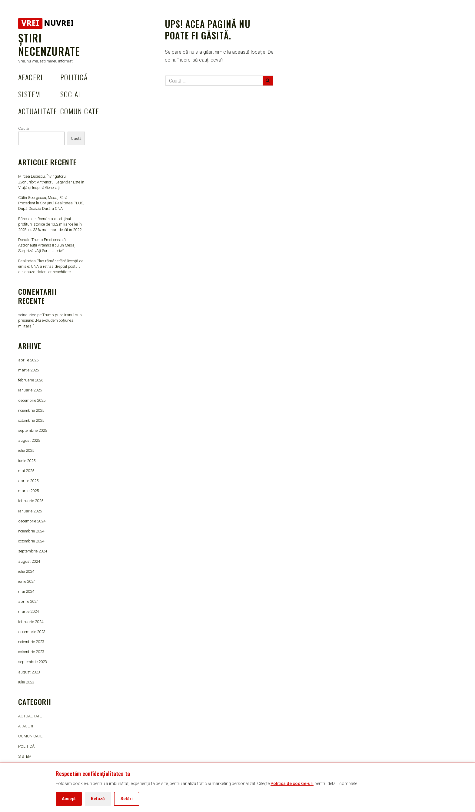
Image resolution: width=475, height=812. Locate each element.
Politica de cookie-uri (292, 783)
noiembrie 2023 (31, 641)
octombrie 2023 (31, 651)
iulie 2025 (26, 450)
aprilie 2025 (28, 480)
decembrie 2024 (31, 521)
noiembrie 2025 (31, 410)
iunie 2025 (26, 460)
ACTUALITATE (37, 111)
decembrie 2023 (31, 631)
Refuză (98, 798)
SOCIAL (70, 94)
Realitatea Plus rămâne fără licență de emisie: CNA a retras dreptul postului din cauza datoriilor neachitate (50, 266)
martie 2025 (28, 490)
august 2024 (29, 561)
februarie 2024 (30, 621)
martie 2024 (28, 611)
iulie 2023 (26, 682)
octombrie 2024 (31, 541)
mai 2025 (26, 470)
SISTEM (29, 94)
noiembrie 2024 (31, 531)
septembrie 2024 (32, 551)
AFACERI (30, 77)
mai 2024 (26, 591)
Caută (23, 128)
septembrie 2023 (32, 661)
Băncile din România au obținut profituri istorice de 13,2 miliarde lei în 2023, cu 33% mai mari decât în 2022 (50, 224)
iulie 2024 (26, 571)
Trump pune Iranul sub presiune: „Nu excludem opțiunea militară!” (50, 320)
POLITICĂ (74, 77)
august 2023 (29, 672)
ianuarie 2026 (30, 390)
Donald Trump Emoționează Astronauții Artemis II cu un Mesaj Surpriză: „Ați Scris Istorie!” (46, 245)
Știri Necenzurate (49, 44)
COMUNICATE (79, 111)
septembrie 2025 (32, 430)
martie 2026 (28, 370)
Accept (69, 798)
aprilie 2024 (28, 601)
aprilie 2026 (28, 360)
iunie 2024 (26, 581)
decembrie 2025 (31, 400)
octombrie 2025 (31, 420)
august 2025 (29, 440)
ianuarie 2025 (30, 511)
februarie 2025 (30, 500)
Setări (127, 798)
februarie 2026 (30, 380)
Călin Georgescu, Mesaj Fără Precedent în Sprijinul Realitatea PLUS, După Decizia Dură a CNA (51, 203)
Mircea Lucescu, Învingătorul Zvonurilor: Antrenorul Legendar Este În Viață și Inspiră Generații (51, 182)
